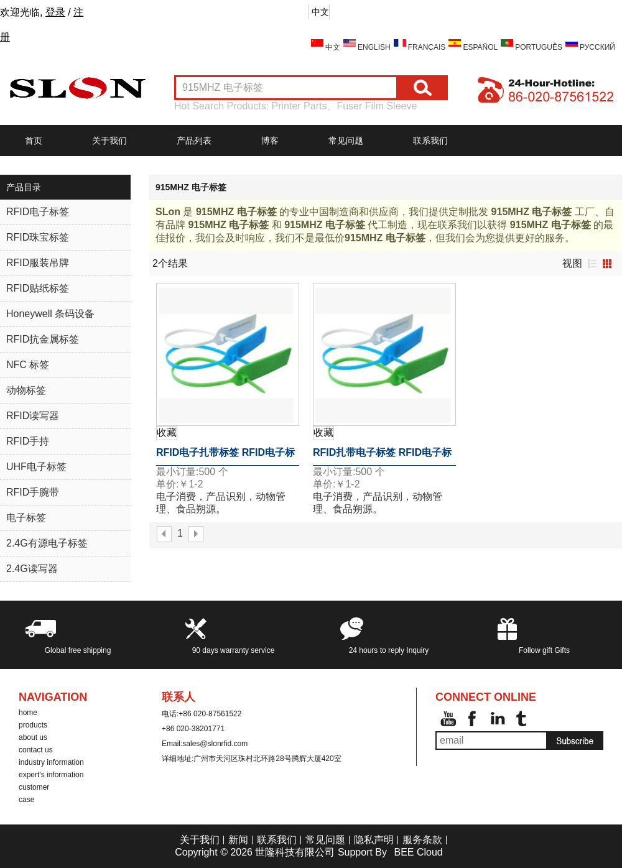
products (33, 725)
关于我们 (109, 140)
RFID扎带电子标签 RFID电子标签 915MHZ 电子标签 (382, 456)
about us (33, 737)
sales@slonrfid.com (215, 743)
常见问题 (345, 140)
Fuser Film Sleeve (377, 106)
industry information (51, 762)
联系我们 (430, 140)
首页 (33, 140)
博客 (270, 140)
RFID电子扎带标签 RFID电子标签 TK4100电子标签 (225, 456)
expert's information (51, 774)
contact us (36, 750)
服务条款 (422, 839)
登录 (55, 12)
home (28, 712)
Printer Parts (299, 106)
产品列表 (194, 140)
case (26, 799)
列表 (592, 263)
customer (34, 787)
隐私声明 (374, 839)
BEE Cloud (418, 852)
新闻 (238, 839)
